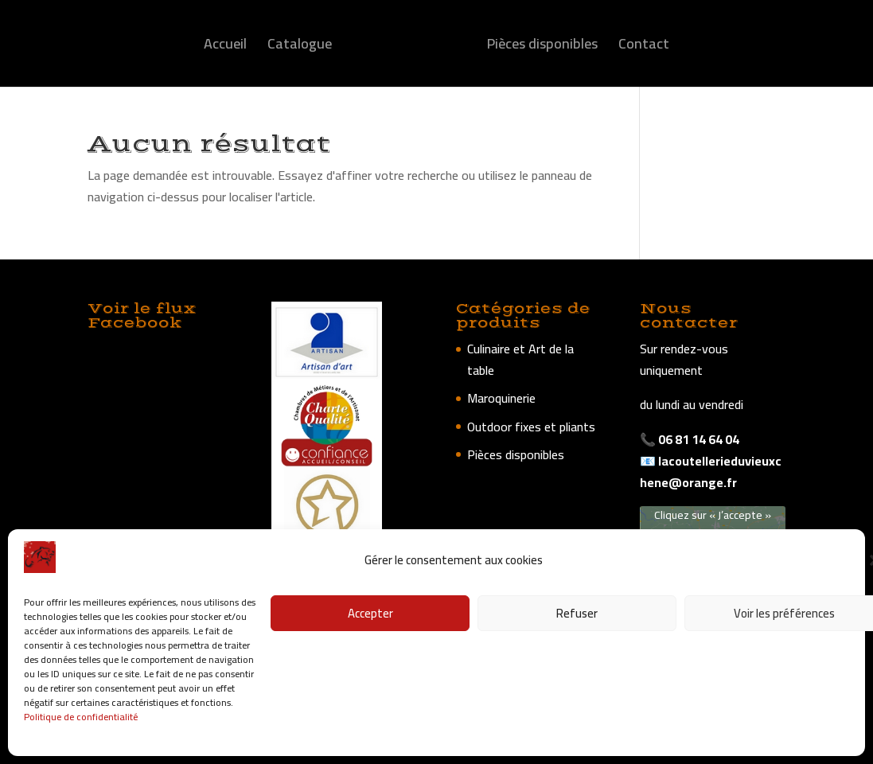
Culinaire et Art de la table (520, 359)
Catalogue (299, 47)
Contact (643, 47)
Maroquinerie (501, 398)
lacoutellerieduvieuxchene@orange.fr (710, 471)
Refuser (577, 613)
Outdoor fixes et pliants (531, 427)
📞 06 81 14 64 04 (689, 439)
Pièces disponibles (542, 47)
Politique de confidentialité (81, 716)
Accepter (370, 613)
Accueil (225, 47)
